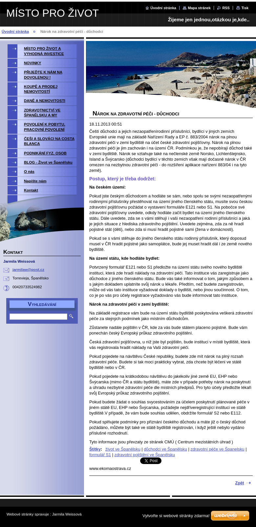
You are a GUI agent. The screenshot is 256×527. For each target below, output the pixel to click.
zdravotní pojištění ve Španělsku (145, 454)
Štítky (95, 449)
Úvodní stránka (163, 8)
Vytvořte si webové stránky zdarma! (176, 515)
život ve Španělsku (122, 449)
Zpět (239, 482)
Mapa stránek (199, 8)
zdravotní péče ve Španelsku (217, 449)
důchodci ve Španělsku (165, 449)
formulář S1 (100, 454)
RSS (225, 8)
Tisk (244, 8)
